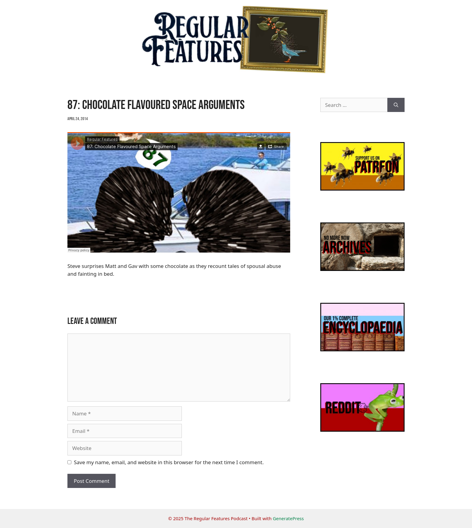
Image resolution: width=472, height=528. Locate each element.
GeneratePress (288, 518)
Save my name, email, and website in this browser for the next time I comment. (169, 462)
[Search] (396, 105)
